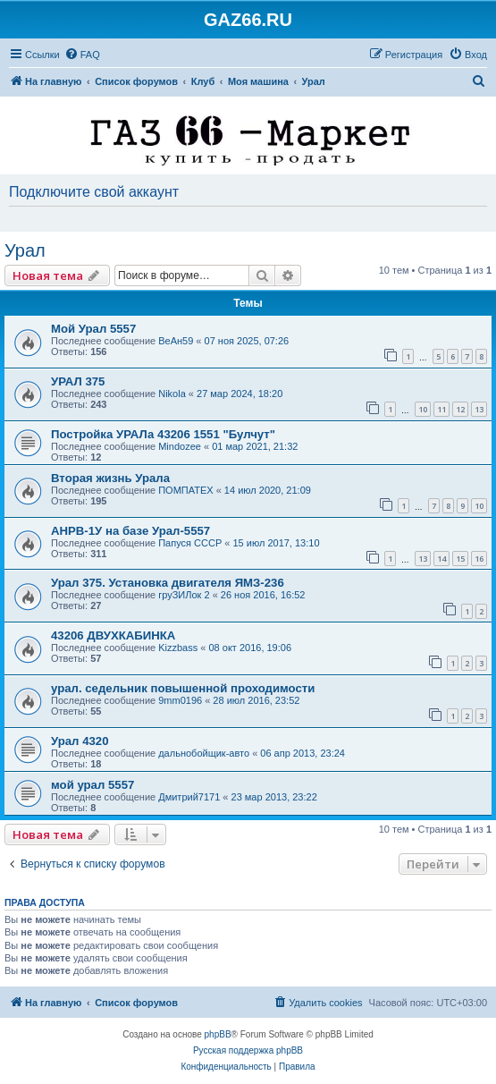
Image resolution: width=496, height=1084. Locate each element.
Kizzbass (178, 647)
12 (460, 409)
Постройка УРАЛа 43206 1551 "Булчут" (163, 434)
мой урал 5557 (92, 785)
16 (479, 558)
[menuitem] (82, 54)
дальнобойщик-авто (203, 753)
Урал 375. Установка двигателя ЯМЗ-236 (167, 582)
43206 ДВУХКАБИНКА (113, 635)
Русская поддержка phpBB (248, 1050)
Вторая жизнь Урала (110, 478)
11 (441, 409)
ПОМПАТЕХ (185, 490)
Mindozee (179, 446)
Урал (25, 250)
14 (441, 558)
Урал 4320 (79, 741)
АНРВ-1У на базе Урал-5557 (130, 531)
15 (460, 558)
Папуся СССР (190, 543)
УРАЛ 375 (78, 381)
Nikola (172, 393)
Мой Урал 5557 (93, 328)
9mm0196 (180, 700)
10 (422, 409)
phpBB (218, 1034)
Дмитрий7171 (189, 797)
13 (479, 409)
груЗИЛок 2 (183, 594)
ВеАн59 (175, 340)
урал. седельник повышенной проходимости (183, 688)
